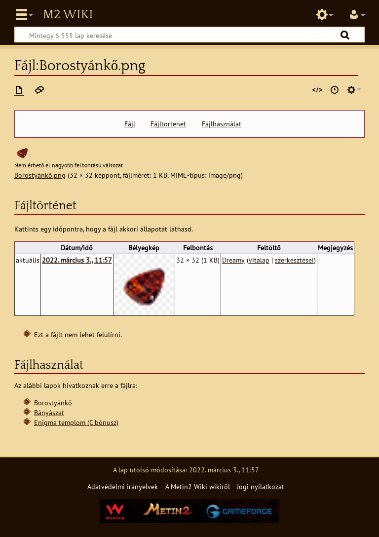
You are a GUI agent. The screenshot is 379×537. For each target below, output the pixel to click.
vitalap (259, 260)
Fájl (129, 123)
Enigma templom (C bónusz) (76, 422)
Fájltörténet (168, 123)
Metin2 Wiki (67, 14)
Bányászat (49, 412)
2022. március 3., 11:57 (77, 260)
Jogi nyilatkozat (260, 486)
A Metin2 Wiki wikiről (197, 486)
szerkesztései (294, 260)
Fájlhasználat (221, 123)
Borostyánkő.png (40, 175)
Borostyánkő (53, 402)
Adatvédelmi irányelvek (122, 486)
